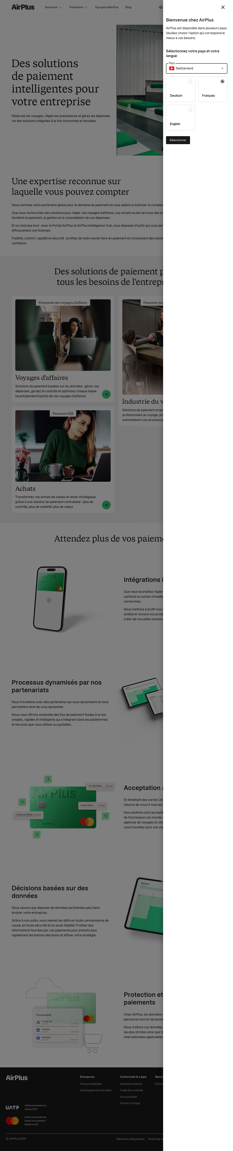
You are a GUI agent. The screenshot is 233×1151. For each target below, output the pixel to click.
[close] (223, 7)
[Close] (116, 575)
